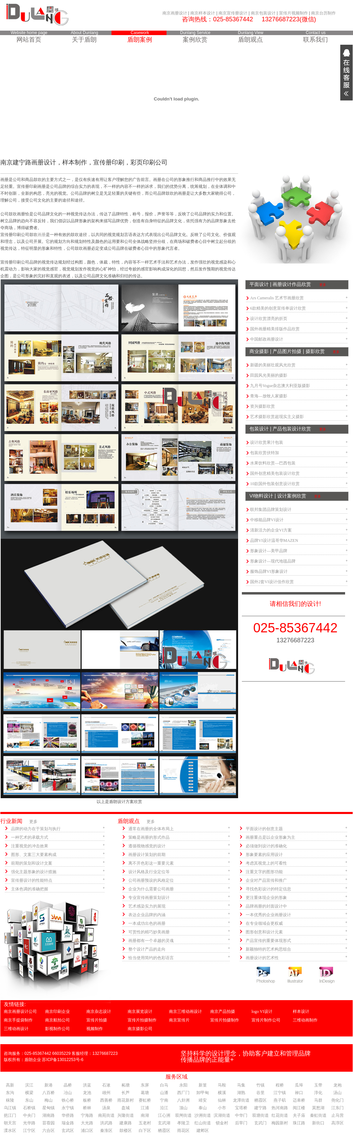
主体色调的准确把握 (29, 889)
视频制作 (94, 1028)
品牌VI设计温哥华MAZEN (274, 540)
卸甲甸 (202, 1092)
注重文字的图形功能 (264, 871)
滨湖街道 (222, 1115)
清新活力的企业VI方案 (271, 530)
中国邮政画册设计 (266, 339)
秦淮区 (106, 1130)
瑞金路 (68, 1123)
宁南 (164, 1100)
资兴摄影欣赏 (262, 406)
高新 (10, 1085)
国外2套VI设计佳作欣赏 (272, 581)
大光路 (87, 1123)
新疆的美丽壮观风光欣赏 (273, 365)
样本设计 (301, 1011)
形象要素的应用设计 (264, 854)
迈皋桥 (299, 1100)
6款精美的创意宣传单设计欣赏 (278, 308)
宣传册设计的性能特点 (31, 880)
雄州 (106, 1092)
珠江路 (299, 1123)
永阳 (183, 1085)
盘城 (125, 1107)
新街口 (318, 1123)
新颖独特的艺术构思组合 (268, 949)
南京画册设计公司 (20, 1011)
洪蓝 (87, 1085)
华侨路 (68, 1115)
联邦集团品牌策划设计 (270, 509)
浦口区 (87, 1130)
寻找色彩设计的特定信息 (268, 889)
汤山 (337, 1092)
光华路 (29, 1123)
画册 (42, 234)
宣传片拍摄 (96, 1020)
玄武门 (260, 1123)
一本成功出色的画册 (146, 923)
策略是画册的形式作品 (149, 837)
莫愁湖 (318, 1107)
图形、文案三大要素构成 (33, 854)
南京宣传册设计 (232, 13)
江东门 (337, 1107)
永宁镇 (68, 1107)
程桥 (280, 1085)
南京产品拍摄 (222, 1011)
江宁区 (29, 1130)
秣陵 (10, 1100)
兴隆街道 (125, 1115)
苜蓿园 (48, 1123)
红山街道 (202, 1123)
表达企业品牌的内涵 (146, 914)
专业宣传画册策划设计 (149, 897)
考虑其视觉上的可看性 (266, 863)
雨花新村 (125, 1100)
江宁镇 (280, 1092)
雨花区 (183, 1130)
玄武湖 (164, 1123)
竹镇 (260, 1085)
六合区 (48, 1130)
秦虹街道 (318, 1115)
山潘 (164, 1092)
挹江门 (10, 1115)
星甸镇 (48, 1107)
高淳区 (337, 1123)
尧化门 (337, 1100)
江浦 (145, 1107)
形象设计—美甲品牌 (268, 550)
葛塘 (145, 1092)
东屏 (145, 1085)
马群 (318, 1100)
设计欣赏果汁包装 (266, 442)
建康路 (125, 1123)
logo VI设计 (262, 1011)
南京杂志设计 (98, 1011)
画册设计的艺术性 (262, 957)
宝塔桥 (241, 1107)
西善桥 (106, 1100)
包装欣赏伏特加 (264, 452)
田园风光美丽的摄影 (268, 375)
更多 (322, 285)
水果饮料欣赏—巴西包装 (273, 463)
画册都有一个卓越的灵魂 (151, 940)
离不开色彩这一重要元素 (151, 863)
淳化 (318, 1092)
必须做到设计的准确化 (266, 846)
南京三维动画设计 (185, 1011)
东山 (29, 1100)
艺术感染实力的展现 (146, 906)
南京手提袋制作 (18, 1020)
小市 (222, 1107)
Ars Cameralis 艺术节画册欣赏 (277, 298)
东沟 (10, 1092)
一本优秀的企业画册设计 (268, 914)
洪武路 (106, 1123)
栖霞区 (260, 1100)
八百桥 (48, 1092)
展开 (346, 72)
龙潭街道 (241, 1100)
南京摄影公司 (140, 1028)
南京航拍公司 (57, 1020)
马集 (241, 1085)
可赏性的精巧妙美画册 (149, 932)
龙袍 (337, 1085)
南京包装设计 (263, 13)
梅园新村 (279, 1123)
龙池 (87, 1092)
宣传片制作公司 (266, 1020)
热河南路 (279, 1107)
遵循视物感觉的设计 (146, 846)
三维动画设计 (16, 1028)
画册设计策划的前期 (146, 854)
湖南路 (48, 1115)
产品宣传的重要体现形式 (268, 940)
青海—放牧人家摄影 (268, 396)
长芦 (125, 1092)
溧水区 (10, 1130)
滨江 (29, 1085)
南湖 (145, 1115)
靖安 (203, 1100)
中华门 (241, 1115)
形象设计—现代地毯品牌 (273, 561)
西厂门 (183, 1092)
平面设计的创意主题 (264, 828)
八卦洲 (183, 1100)
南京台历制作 (323, 13)
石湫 (106, 1085)
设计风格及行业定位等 (149, 871)
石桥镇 (29, 1107)
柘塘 (125, 1085)
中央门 (29, 1115)
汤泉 (106, 1107)
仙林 (222, 1100)
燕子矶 (280, 1100)
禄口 (299, 1092)
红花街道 (279, 1115)
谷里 (260, 1092)
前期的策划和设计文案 (31, 863)
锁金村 (222, 1123)
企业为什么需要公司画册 (151, 889)
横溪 (222, 1092)
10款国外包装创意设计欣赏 (275, 483)
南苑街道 (106, 1115)
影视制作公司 (57, 1028)
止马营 (337, 1115)
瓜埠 (299, 1085)
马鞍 (222, 1085)
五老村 (145, 1123)
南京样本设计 (202, 13)
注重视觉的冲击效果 (29, 846)
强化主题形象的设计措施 (33, 871)
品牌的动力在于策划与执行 (36, 828)
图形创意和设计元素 (264, 932)
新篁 (203, 1085)
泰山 (203, 1107)
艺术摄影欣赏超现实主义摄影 (277, 416)
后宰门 (241, 1123)
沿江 (164, 1107)
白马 (164, 1085)
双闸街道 (183, 1115)
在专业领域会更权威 (264, 923)
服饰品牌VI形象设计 (269, 571)
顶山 (183, 1107)
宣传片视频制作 (293, 13)
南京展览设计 (140, 1011)
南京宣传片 (179, 1020)
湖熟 (241, 1092)
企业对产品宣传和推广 (266, 880)
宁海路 (87, 1115)
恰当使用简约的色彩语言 (151, 957)
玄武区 (68, 1130)
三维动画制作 (305, 1020)
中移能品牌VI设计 (267, 519)
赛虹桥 (145, 1100)
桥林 (87, 1107)
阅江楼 (299, 1107)
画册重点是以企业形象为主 (270, 837)
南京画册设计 (174, 13)
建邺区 (202, 1130)
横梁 (29, 1092)
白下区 (145, 1130)
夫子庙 (299, 1115)
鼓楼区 (125, 1130)
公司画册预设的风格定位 (151, 880)
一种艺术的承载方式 (29, 837)
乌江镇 (10, 1107)
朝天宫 (10, 1123)
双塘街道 (260, 1115)
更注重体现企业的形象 (266, 897)
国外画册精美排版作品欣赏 (275, 328)
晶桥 (68, 1085)
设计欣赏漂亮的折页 (268, 318)
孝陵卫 (183, 1123)
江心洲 (164, 1115)
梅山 (48, 1100)
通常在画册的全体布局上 (151, 828)
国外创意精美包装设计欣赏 (275, 473)
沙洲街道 (202, 1115)
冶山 (68, 1092)
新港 (48, 1085)
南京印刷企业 (57, 1011)
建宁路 (260, 1107)
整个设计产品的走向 (146, 949)
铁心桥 (68, 1100)
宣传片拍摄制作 (142, 1020)
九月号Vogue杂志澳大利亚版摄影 (280, 385)
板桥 (87, 1100)
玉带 (318, 1085)
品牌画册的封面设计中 (266, 906)
